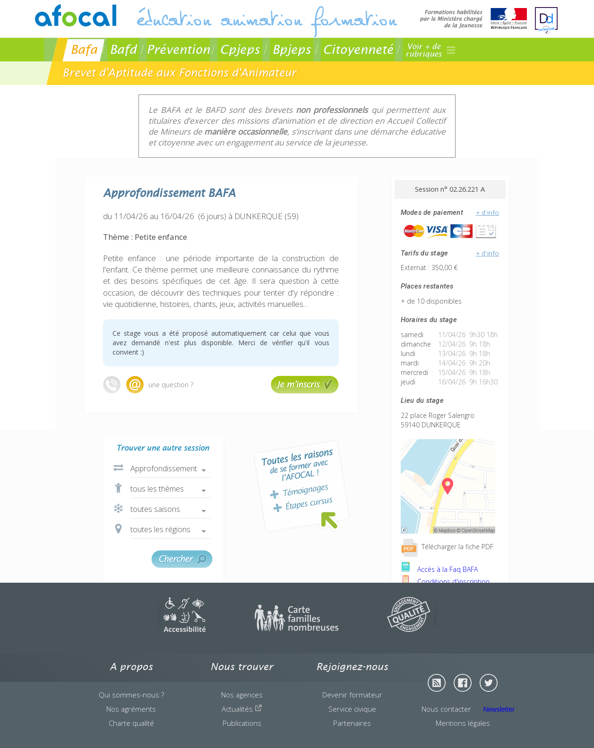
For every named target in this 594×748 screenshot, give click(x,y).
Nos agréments (131, 709)
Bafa (83, 49)
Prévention (178, 49)
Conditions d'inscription (445, 581)
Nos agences (242, 694)
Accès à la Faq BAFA (439, 569)
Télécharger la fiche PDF (447, 546)
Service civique (352, 709)
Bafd (123, 49)
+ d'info (487, 212)
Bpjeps (291, 49)
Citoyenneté (358, 49)
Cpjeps (240, 49)
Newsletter (499, 709)
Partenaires (352, 723)
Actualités (242, 709)
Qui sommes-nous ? (131, 694)
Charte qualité (131, 723)
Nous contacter (446, 709)
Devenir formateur (352, 694)
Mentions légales (463, 723)
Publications (242, 723)
